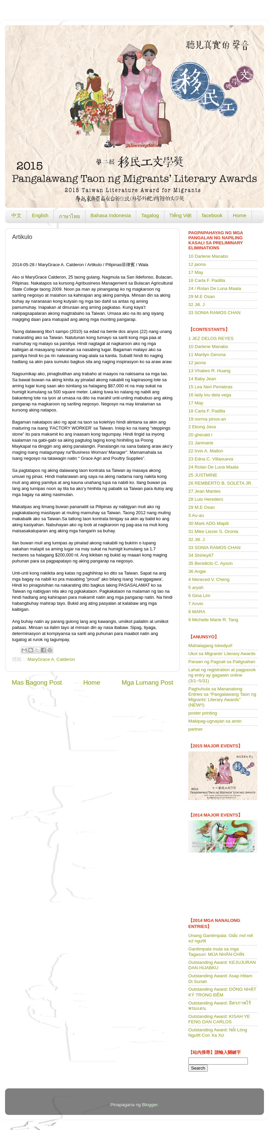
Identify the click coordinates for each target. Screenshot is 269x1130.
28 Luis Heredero (205, 499)
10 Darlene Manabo (208, 256)
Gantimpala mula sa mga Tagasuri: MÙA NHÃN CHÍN (216, 951)
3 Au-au (196, 515)
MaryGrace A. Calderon (51, 659)
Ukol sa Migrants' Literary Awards (222, 653)
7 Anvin (195, 603)
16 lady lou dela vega (209, 394)
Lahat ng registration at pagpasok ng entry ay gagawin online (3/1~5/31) (222, 675)
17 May (195, 272)
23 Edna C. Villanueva (210, 458)
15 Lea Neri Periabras (210, 386)
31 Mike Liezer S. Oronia (213, 531)
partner (195, 729)
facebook (212, 215)
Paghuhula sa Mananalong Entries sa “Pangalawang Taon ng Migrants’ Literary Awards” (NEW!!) (222, 697)
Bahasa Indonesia (110, 215)
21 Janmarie (200, 442)
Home (239, 215)
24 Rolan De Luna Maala (213, 467)
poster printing (202, 713)
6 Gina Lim (199, 595)
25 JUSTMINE (202, 475)
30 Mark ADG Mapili (208, 523)
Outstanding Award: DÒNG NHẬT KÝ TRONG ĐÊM (222, 992)
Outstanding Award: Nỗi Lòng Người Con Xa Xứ (217, 1032)
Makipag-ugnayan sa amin (214, 721)
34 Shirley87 (201, 555)
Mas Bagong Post (37, 682)
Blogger (150, 1104)
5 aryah (195, 587)
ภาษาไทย (69, 216)
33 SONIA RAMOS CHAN (214, 312)
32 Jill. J (196, 304)
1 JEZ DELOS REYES (210, 338)
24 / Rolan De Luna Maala (214, 288)
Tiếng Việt (180, 215)
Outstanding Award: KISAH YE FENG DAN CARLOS (219, 1019)
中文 (16, 215)
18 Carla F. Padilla (206, 280)
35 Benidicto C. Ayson (210, 563)
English (40, 215)
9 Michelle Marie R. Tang (213, 619)
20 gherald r (200, 434)
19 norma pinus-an (207, 419)
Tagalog (150, 215)
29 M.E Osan (201, 296)
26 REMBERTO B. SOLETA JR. (220, 483)
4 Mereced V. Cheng (209, 579)
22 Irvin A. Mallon (205, 450)
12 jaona (197, 264)
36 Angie (197, 571)
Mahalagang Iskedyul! (210, 645)
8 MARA (196, 611)
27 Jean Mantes (204, 491)
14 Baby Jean (202, 378)
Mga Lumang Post (147, 682)
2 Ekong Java (202, 426)
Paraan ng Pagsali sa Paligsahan (221, 661)
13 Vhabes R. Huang (209, 370)
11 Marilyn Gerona (207, 354)
